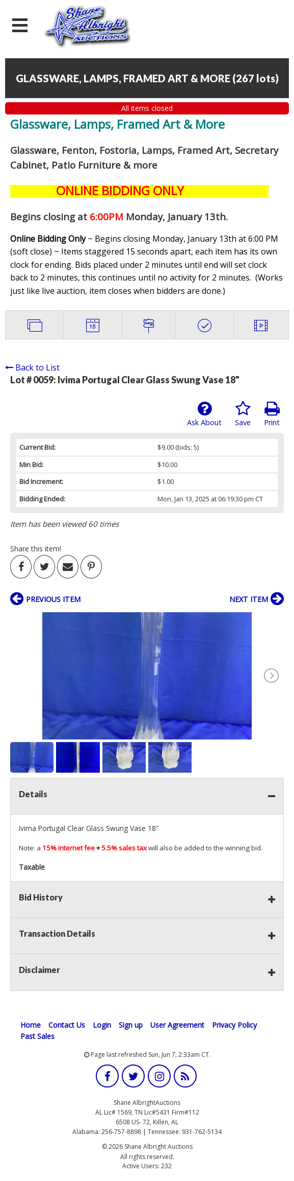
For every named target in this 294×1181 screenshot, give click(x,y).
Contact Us (66, 1025)
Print (272, 414)
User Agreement (177, 1025)
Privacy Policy (234, 1025)
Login (102, 1025)
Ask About (204, 414)
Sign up (131, 1025)
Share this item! (35, 548)
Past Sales (37, 1036)
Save (243, 414)
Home (30, 1025)
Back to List (32, 367)
